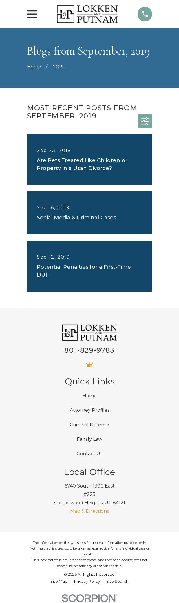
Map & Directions (89, 511)
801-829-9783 (89, 350)
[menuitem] (58, 581)
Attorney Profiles (89, 410)
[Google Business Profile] (89, 364)
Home (90, 395)
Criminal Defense (89, 424)
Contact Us (89, 453)
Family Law (89, 439)
